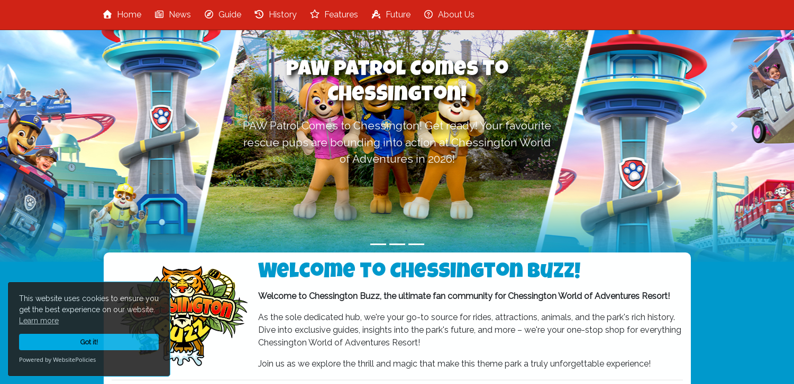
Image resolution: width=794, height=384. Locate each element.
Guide (222, 15)
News (172, 15)
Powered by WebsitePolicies (57, 359)
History (275, 15)
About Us (448, 15)
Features (333, 15)
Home (121, 15)
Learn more (39, 320)
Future (390, 15)
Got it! (89, 342)
